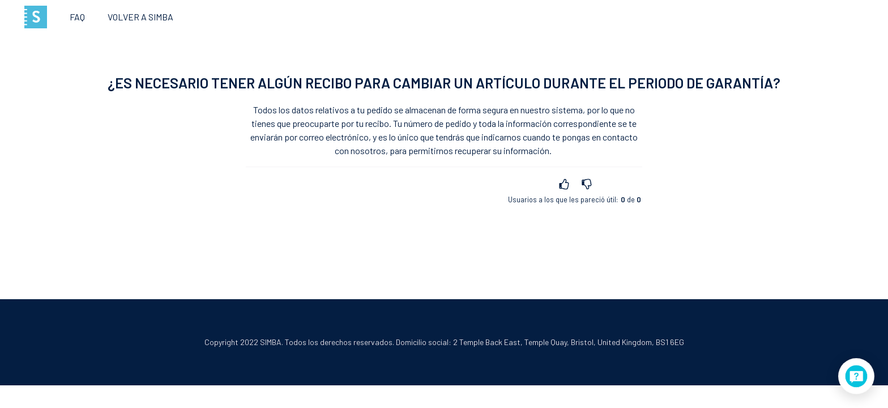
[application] (856, 376)
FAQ (77, 16)
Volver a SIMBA (140, 16)
